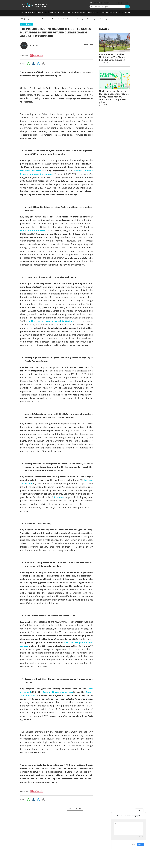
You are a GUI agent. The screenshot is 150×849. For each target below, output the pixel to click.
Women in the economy (110, 12)
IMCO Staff (34, 45)
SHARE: (22, 64)
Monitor (126, 3)
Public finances (93, 12)
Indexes (117, 3)
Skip (133, 844)
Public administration (28, 12)
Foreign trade (42, 12)
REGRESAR (76, 808)
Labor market (125, 12)
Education (61, 12)
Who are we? (95, 3)
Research (106, 3)
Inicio (21, 19)
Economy (53, 12)
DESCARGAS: (24, 55)
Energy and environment (76, 12)
